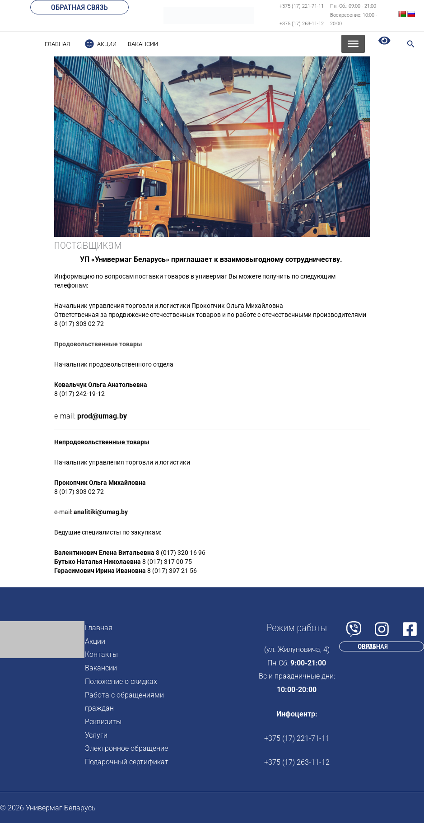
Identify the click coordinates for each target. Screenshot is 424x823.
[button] (79, 7)
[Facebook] (410, 629)
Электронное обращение (126, 748)
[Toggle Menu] (353, 44)
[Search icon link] (411, 45)
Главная (98, 627)
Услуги (96, 735)
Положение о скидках (121, 681)
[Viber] (354, 629)
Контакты (101, 654)
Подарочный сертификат (126, 762)
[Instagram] (382, 629)
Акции (95, 641)
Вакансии (101, 668)
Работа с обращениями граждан (124, 702)
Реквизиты (103, 721)
